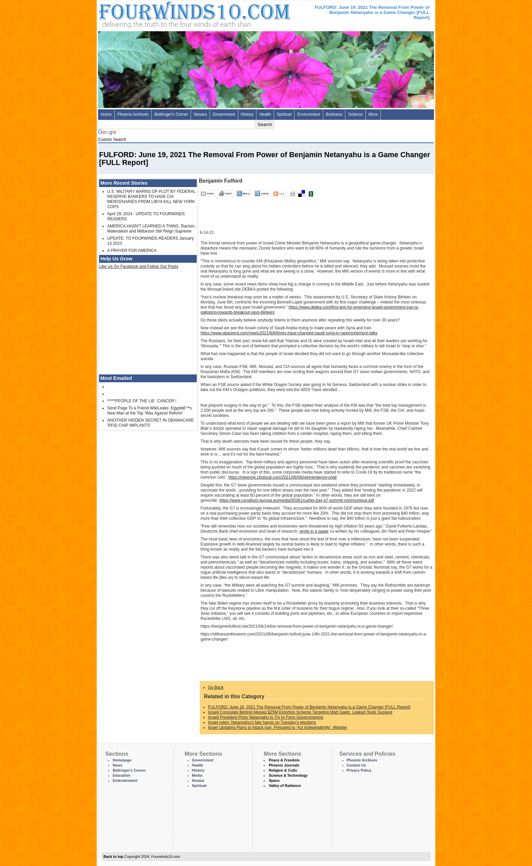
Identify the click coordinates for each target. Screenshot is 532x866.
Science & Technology (288, 775)
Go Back (216, 687)
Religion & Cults (283, 770)
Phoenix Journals (284, 765)
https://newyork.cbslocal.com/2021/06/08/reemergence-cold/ (282, 477)
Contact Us (356, 765)
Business (334, 114)
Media (197, 775)
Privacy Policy (359, 770)
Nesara (200, 114)
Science (355, 114)
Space (274, 780)
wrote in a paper (314, 531)
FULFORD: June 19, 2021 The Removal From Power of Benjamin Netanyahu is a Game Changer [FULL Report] (309, 707)
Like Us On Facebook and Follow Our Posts (138, 266)
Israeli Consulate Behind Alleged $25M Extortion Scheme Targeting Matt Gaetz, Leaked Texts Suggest (300, 712)
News (117, 765)
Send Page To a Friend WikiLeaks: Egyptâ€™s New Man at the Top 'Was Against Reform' (149, 411)
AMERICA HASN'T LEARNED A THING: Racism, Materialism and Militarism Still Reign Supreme (151, 229)
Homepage (122, 760)
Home (106, 114)
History (247, 114)
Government (224, 114)
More (373, 114)
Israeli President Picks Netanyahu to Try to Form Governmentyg (265, 717)
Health (265, 114)
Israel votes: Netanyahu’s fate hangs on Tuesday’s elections (262, 722)
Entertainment (125, 780)
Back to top (113, 856)
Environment (308, 114)
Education (121, 775)
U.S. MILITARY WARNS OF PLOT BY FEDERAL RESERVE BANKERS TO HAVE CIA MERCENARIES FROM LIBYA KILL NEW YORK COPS (151, 199)
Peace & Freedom (284, 760)
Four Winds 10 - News (166, 13)
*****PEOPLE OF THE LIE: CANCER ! (141, 401)
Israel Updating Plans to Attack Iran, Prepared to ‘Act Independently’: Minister (277, 727)
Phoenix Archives (133, 114)
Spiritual (284, 114)
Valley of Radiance (285, 786)
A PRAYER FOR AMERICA (131, 250)
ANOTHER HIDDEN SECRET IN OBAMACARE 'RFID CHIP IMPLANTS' (150, 423)
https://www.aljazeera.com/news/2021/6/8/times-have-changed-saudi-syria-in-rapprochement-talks (289, 333)
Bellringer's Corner (171, 114)
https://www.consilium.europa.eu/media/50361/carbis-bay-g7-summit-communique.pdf (296, 500)
